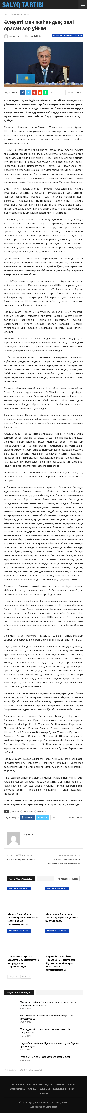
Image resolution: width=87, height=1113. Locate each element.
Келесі (26, 976)
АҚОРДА (15, 811)
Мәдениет (59, 1088)
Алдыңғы (14, 976)
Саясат (78, 35)
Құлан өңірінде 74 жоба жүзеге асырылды (45, 1056)
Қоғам (59, 1084)
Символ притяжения (21, 859)
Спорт (73, 1088)
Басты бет (18, 1084)
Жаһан (43, 1093)
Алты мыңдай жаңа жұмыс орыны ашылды (64, 861)
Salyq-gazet (51, 1106)
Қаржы (32, 1088)
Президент (28, 811)
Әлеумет (44, 1088)
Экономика (17, 1088)
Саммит (40, 811)
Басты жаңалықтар (63, 35)
